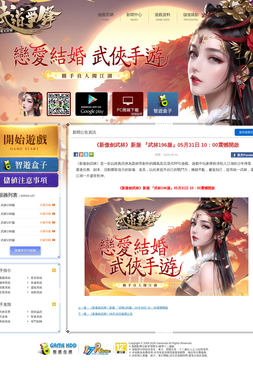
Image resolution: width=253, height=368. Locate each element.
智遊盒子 (162, 104)
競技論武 (36, 311)
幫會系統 (36, 316)
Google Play (91, 104)
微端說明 (136, 114)
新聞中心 (134, 17)
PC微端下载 (127, 104)
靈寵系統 (36, 287)
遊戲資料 (162, 17)
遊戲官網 (106, 17)
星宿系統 (36, 278)
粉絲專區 (219, 17)
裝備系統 (36, 282)
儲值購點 (191, 17)
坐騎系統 (36, 292)
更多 (25, 250)
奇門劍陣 (36, 321)
